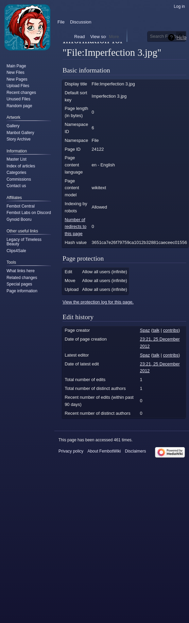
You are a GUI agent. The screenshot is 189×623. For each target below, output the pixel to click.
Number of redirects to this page (75, 226)
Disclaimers (135, 451)
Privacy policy (70, 451)
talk (156, 330)
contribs (170, 330)
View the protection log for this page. (98, 302)
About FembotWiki (104, 451)
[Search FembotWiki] (167, 36)
